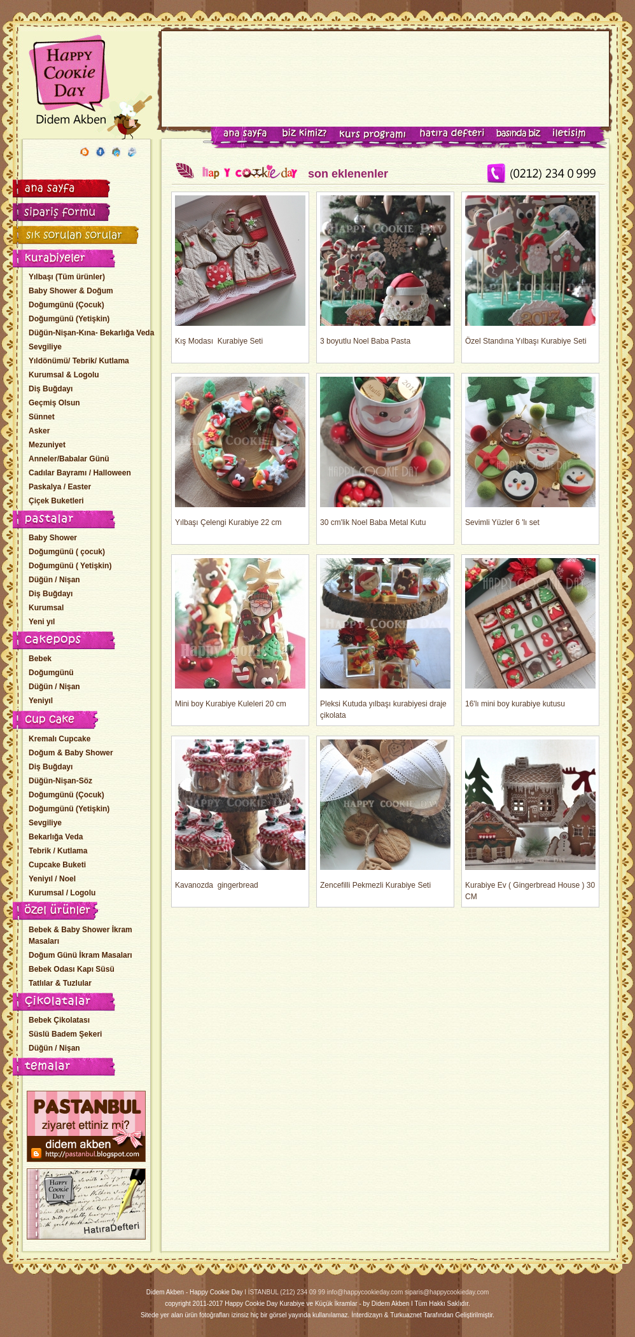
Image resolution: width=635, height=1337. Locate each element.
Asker (39, 430)
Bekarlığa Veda (56, 836)
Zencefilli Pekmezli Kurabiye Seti (385, 814)
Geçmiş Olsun (54, 402)
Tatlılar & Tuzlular (60, 983)
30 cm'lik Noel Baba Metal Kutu (385, 452)
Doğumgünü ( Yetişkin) (70, 565)
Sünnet (42, 416)
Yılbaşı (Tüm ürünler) (67, 276)
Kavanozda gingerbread (240, 814)
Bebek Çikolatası (59, 1020)
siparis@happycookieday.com (447, 1292)
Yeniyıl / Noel (52, 878)
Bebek (40, 658)
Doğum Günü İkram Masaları (80, 955)
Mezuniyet (47, 444)
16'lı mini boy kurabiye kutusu (530, 633)
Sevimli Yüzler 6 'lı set (530, 452)
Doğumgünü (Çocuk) (66, 304)
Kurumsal (46, 607)
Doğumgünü (51, 672)
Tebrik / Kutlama (58, 850)
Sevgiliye (45, 346)
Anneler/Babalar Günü (69, 458)
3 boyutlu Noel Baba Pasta (385, 270)
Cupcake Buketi (57, 864)
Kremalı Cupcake (59, 738)
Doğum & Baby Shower (71, 752)
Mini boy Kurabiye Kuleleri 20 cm (240, 633)
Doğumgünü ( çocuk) (67, 551)
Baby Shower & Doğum (71, 290)
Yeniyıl (41, 700)
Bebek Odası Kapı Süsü (72, 969)
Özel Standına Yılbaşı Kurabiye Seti (530, 270)
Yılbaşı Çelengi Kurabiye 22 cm (240, 452)
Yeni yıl (42, 621)
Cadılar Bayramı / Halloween (80, 472)
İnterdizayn (366, 1315)
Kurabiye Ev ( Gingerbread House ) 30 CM (530, 820)
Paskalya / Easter (60, 486)
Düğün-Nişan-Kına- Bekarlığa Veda (91, 332)
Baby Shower (53, 537)
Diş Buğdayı (51, 388)
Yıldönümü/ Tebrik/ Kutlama (79, 360)
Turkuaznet (406, 1315)
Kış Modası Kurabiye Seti (240, 270)
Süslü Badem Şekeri (65, 1034)
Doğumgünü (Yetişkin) (69, 318)
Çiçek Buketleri (56, 500)
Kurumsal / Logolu (62, 892)
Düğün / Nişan (54, 579)
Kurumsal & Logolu (64, 374)
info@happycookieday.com (365, 1292)
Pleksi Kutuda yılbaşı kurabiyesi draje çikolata (385, 639)
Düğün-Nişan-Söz (60, 780)
